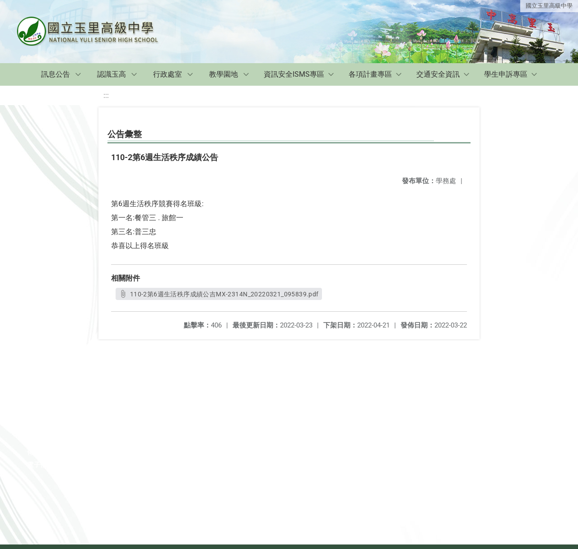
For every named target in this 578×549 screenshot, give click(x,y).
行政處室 (167, 74)
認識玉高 (111, 74)
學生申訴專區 (505, 74)
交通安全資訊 (438, 74)
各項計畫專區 (370, 74)
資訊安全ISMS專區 (294, 74)
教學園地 (223, 74)
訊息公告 (55, 74)
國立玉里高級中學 (549, 5)
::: (106, 95)
